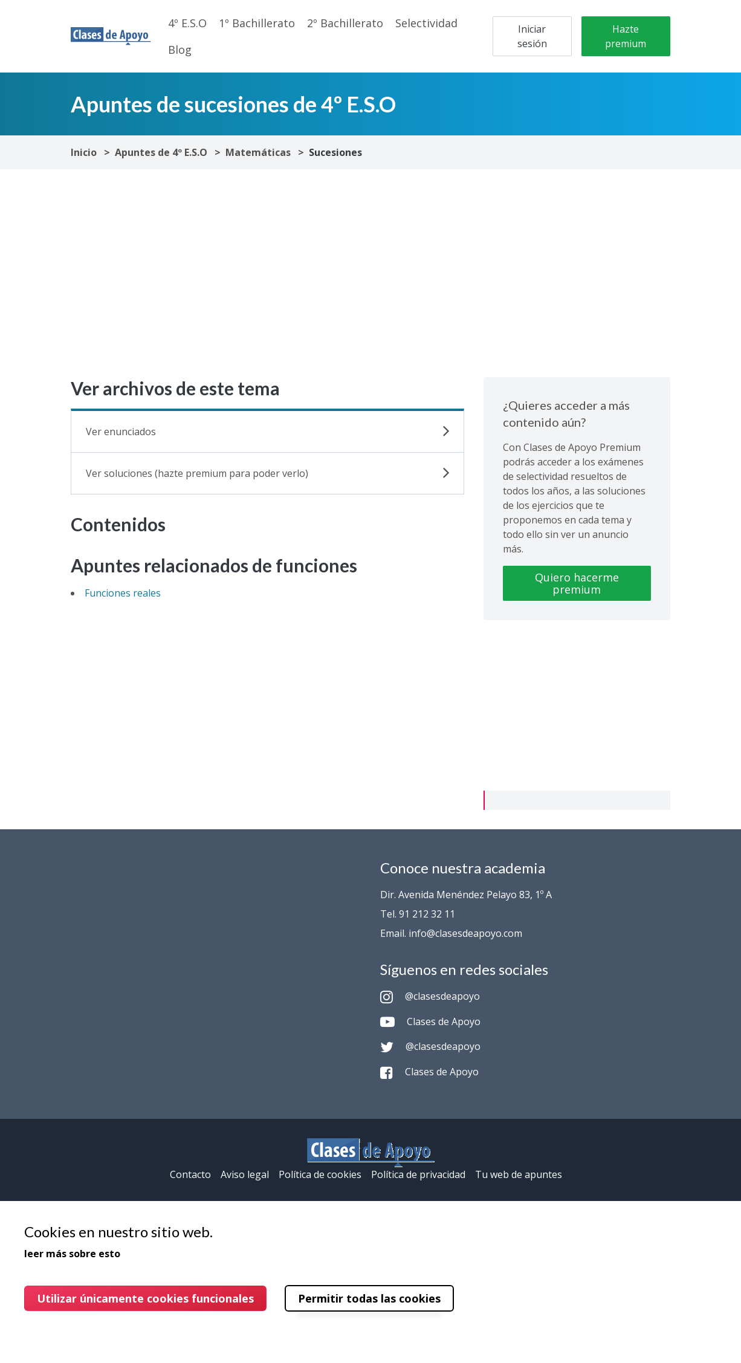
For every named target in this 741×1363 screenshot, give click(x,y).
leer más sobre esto (72, 1253)
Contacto (190, 1174)
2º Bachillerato (345, 23)
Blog (180, 49)
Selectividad (426, 23)
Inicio (84, 152)
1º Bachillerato (257, 23)
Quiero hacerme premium (577, 583)
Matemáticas (258, 152)
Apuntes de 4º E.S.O (161, 152)
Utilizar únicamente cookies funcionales (145, 1298)
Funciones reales (123, 593)
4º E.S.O (187, 23)
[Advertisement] (370, 273)
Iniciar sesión (532, 36)
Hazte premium (625, 36)
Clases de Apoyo (430, 1021)
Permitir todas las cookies (369, 1298)
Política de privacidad (418, 1174)
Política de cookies (320, 1174)
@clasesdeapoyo (430, 996)
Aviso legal (245, 1174)
